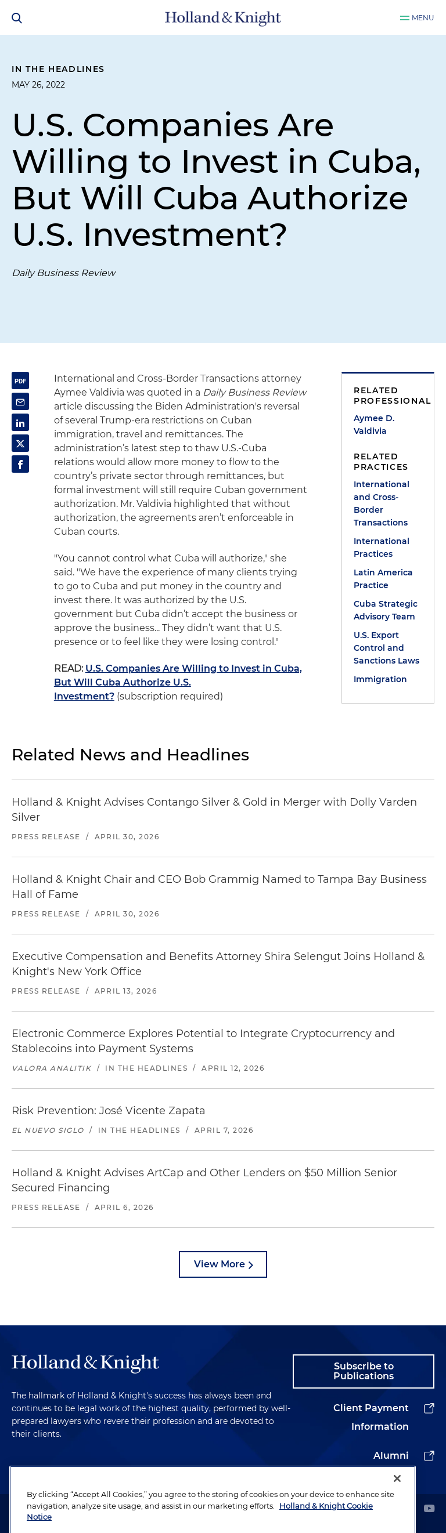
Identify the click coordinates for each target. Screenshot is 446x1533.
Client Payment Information (371, 1417)
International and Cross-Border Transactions (381, 503)
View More (219, 1264)
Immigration (380, 679)
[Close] (397, 1503)
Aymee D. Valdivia (374, 424)
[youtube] (429, 1509)
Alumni (391, 1455)
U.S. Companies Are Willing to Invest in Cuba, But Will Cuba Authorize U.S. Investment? (178, 682)
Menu (423, 17)
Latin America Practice (383, 578)
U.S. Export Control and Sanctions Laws (386, 648)
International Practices (381, 547)
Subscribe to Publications (363, 1371)
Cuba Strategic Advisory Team (386, 610)
